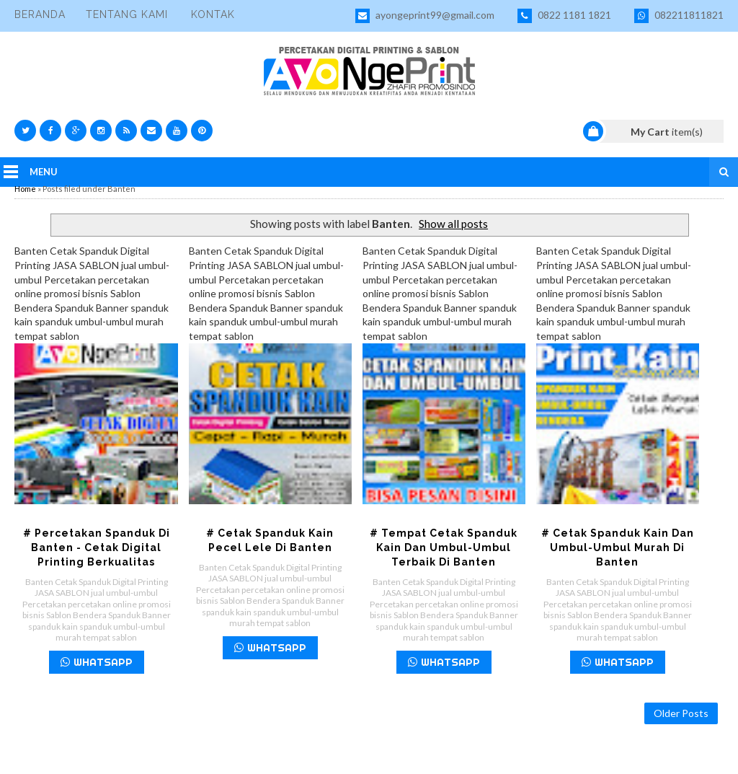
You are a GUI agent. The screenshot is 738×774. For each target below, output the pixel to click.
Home (25, 188)
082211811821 (679, 16)
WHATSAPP (97, 662)
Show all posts (453, 223)
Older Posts (681, 713)
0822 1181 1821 (564, 16)
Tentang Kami (127, 14)
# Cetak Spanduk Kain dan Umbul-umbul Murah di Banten (617, 547)
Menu (44, 171)
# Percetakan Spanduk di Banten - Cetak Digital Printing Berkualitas (96, 547)
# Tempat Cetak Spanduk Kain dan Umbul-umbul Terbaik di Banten (443, 547)
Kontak (213, 14)
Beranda (40, 14)
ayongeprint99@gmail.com (424, 16)
